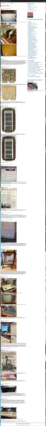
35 (18, 421)
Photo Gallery (29, 9)
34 (17, 421)
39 (22, 421)
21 (3, 421)
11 (18, 420)
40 (23, 421)
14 (21, 420)
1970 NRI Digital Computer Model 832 (6, 348)
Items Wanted (3, 58)
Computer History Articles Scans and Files (32, 7)
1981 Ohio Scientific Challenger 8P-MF (6, 8)
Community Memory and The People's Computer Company (34, 69)
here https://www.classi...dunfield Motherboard (18, 216)
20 (2, 421)
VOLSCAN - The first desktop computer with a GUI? (33, 64)
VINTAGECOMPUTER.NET (6, 1)
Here (17, 60)
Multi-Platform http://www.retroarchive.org (18, 215)
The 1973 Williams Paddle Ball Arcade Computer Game (34, 66)
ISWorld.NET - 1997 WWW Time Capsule (6, 164)
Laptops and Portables (30, 71)
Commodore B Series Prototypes (31, 63)
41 (24, 421)
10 (17, 420)
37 (20, 421)
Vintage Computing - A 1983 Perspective (32, 70)
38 (21, 421)
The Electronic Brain (30, 68)
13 (20, 420)
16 (23, 420)
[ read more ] (9, 56)
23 (5, 421)
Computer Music (30, 75)
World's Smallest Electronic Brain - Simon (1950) (33, 73)
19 (1, 421)
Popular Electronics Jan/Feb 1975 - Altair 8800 (33, 76)
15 (22, 420)
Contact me (11, 403)
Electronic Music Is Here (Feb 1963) (6, 185)
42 (25, 421)
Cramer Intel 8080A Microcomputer (5, 383)
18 (25, 420)
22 (4, 421)
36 (19, 421)
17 (24, 420)
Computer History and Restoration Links (6, 212)
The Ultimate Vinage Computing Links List (32, 10)
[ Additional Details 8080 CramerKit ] (7, 385)
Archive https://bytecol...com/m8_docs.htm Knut (19, 217)
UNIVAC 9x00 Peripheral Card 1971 (6, 66)
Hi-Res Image (18, 183)
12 (19, 420)
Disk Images (29, 6)
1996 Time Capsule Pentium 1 (5, 320)
